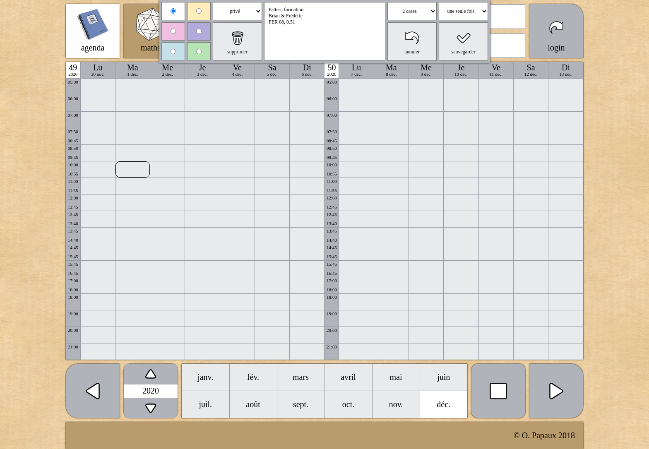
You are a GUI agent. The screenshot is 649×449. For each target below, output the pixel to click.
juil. (205, 404)
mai (396, 377)
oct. (348, 404)
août (253, 404)
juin (443, 377)
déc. (443, 404)
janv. (205, 377)
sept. (300, 404)
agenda (93, 47)
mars (301, 377)
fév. (253, 377)
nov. (396, 404)
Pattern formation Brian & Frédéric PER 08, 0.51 (324, 31)
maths (151, 47)
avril (348, 377)
